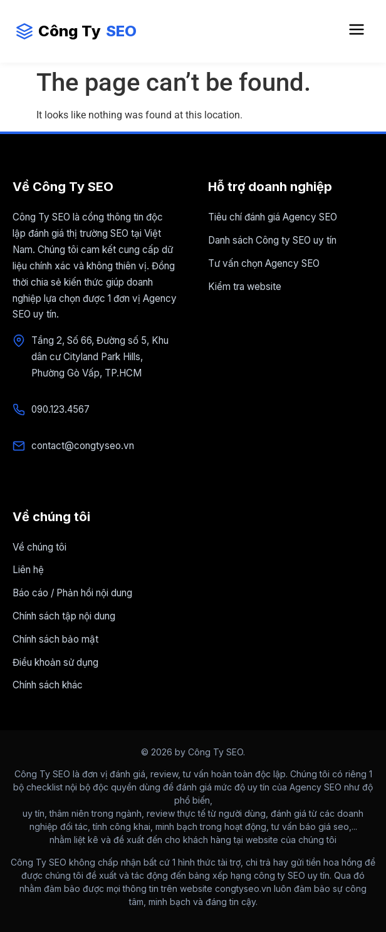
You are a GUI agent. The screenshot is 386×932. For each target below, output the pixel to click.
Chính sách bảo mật (55, 639)
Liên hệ (28, 570)
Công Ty (76, 31)
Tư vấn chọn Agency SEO (264, 263)
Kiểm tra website (244, 287)
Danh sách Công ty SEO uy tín (272, 240)
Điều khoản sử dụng (55, 662)
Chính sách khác (48, 685)
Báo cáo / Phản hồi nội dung (72, 593)
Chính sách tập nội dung (64, 616)
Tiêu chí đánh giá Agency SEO (272, 217)
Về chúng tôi (39, 547)
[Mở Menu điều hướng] (356, 31)
